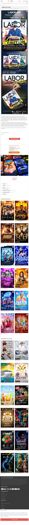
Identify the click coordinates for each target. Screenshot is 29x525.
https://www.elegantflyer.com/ (17, 512)
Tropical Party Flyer (18, 473)
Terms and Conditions (4, 494)
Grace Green (7, 187)
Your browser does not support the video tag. (14, 165)
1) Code (2, 134)
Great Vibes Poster (4, 473)
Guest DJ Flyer (3, 243)
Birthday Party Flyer (4, 333)
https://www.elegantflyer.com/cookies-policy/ (12, 515)
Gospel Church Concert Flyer (5, 266)
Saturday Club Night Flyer (19, 221)
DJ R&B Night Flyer (18, 243)
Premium (19, 1)
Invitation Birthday (4, 428)
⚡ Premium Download (14, 152)
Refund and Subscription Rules (5, 503)
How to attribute (13, 190)
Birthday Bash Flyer (18, 288)
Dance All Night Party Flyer (5, 311)
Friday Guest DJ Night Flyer (19, 266)
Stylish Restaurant (3, 360)
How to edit (11, 192)
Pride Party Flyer (17, 428)
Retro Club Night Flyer (4, 288)
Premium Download (14, 138)
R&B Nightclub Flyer (4, 221)
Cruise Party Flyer (3, 383)
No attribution (14, 140)
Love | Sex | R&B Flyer (18, 333)
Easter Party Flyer (17, 311)
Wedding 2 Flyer (17, 383)
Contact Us (2, 505)
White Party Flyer (17, 360)
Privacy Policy (3, 496)
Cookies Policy (3, 498)
